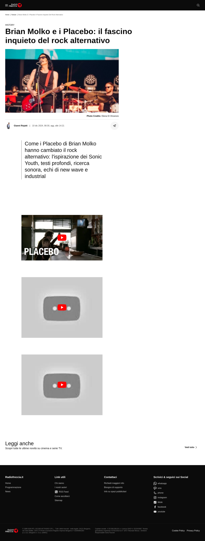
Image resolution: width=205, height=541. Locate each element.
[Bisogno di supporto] (113, 487)
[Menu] (6, 5)
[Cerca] (198, 5)
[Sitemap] (58, 500)
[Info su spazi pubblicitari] (115, 491)
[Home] (15, 5)
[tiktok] (158, 502)
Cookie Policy (178, 531)
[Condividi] (114, 125)
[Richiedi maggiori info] (114, 483)
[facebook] (159, 507)
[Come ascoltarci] (62, 496)
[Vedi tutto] (191, 447)
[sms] (157, 488)
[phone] (158, 492)
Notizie (14, 15)
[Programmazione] (13, 487)
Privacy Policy (193, 531)
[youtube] (159, 511)
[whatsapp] (160, 483)
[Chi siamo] (59, 483)
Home (7, 15)
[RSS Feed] (62, 491)
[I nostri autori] (61, 487)
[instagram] (160, 497)
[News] (7, 491)
